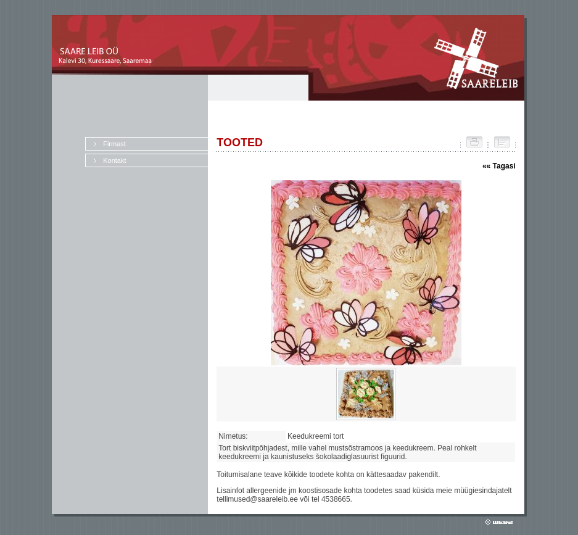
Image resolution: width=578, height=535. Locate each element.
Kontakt (114, 160)
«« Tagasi (499, 166)
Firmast (114, 143)
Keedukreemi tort (317, 436)
